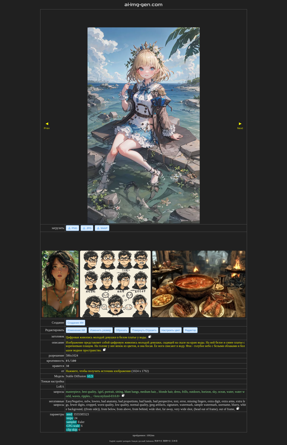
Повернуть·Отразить (144, 330)
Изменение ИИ (76, 330)
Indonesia (150, 441)
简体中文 (158, 441)
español (119, 441)
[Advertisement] (137, 18)
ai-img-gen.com (143, 4)
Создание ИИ (75, 322)
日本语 (174, 441)
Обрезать (121, 330)
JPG (87, 228)
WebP (102, 228)
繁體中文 (167, 441)
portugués (127, 441)
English (112, 441)
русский (142, 441)
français (135, 441)
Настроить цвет (171, 330)
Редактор (190, 330)
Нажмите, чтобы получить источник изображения (98, 371)
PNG (72, 228)
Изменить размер (100, 330)
